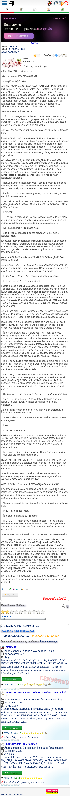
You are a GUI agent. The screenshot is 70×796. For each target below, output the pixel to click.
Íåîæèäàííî (11, 647)
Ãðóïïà (26, 651)
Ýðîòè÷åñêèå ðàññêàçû (12, 794)
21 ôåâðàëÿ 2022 (14, 654)
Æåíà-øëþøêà (38, 651)
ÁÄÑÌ (12, 737)
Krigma (8, 657)
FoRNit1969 (11, 705)
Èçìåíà (50, 651)
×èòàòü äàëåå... (12, 679)
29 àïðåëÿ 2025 (13, 702)
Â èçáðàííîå (10, 595)
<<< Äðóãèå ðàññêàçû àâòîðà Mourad (20, 626)
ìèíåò (17, 782)
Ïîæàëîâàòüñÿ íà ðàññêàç (55, 598)
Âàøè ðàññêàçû (10, 52)
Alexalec (9, 754)
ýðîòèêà (25, 782)
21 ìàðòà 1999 (17, 49)
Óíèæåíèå (21, 737)
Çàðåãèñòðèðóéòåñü (15, 636)
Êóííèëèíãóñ (29, 747)
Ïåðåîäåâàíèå (56, 747)
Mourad (14, 46)
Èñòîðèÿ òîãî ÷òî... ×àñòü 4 (21, 743)
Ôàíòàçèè (28, 699)
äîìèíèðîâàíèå (37, 782)
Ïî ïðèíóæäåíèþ (54, 699)
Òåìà (6, 737)
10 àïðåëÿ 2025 (13, 751)
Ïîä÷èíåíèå (40, 699)
